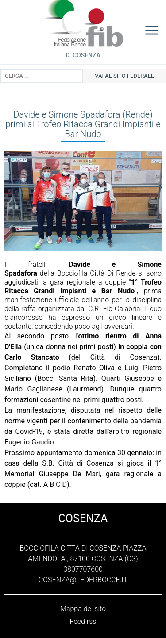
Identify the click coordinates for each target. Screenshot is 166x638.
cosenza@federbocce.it (83, 580)
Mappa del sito (83, 608)
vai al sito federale (124, 75)
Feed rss (83, 621)
